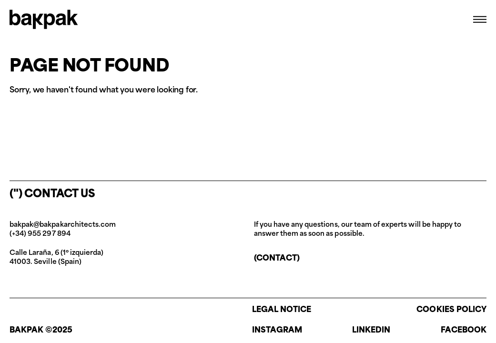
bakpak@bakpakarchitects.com (63, 225)
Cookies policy (451, 310)
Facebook (463, 330)
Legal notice (282, 310)
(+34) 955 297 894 (40, 234)
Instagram (277, 330)
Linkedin (371, 330)
